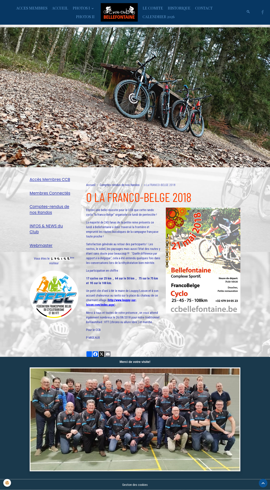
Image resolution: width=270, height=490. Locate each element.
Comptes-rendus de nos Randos (120, 185)
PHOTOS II (85, 16)
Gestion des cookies (135, 484)
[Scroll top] (263, 483)
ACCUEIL (60, 8)
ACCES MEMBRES (31, 8)
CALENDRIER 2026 (159, 16)
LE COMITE (153, 8)
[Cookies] (7, 483)
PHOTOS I (82, 8)
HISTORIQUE (179, 8)
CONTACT (204, 8)
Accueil (90, 185)
